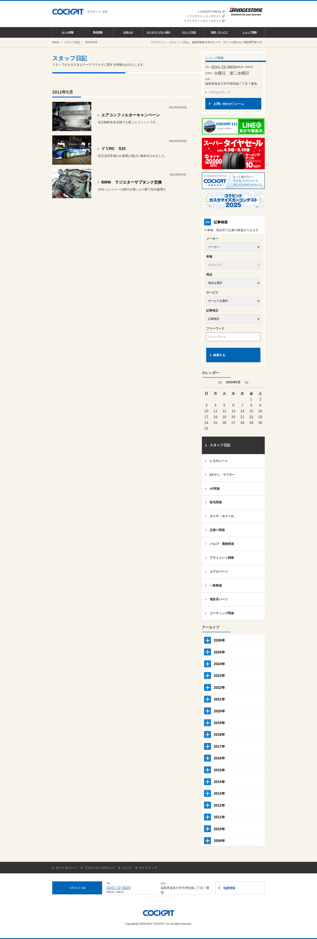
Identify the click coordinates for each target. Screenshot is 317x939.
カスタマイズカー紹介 (158, 32)
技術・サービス (219, 32)
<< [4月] (220, 382)
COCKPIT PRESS (212, 11)
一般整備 (216, 585)
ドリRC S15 (113, 148)
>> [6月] (246, 382)
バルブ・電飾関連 (222, 544)
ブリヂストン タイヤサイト (207, 16)
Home (55, 42)
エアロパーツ (219, 571)
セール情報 (68, 32)
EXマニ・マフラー (222, 474)
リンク (126, 867)
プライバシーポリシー (99, 867)
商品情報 (98, 32)
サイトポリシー (66, 867)
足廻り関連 (217, 530)
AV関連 (215, 488)
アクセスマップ (219, 92)
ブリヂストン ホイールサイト (206, 20)
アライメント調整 (222, 557)
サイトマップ (148, 867)
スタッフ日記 (189, 32)
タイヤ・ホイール (222, 516)
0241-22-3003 (118, 888)
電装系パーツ (219, 599)
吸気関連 (216, 502)
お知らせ (128, 32)
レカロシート (219, 461)
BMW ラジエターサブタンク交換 (131, 182)
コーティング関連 (222, 613)
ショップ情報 (249, 32)
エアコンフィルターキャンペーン (130, 115)
